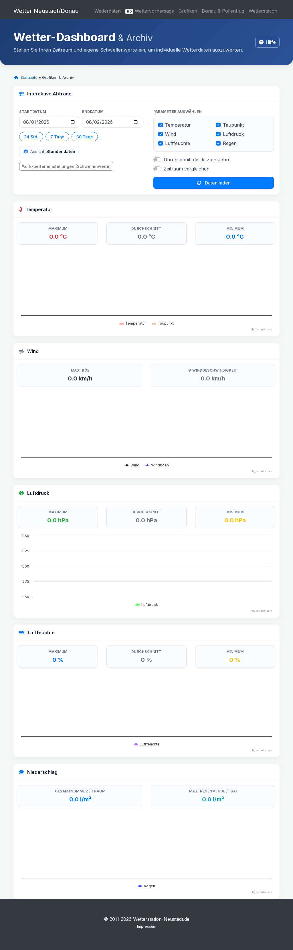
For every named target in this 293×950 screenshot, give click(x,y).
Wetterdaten (107, 11)
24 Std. (31, 136)
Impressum (146, 926)
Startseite (25, 77)
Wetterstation (263, 11)
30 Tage (84, 136)
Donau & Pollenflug (223, 11)
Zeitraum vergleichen (186, 169)
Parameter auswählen (177, 111)
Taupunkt (233, 125)
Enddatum (93, 111)
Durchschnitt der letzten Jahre (197, 159)
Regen (230, 143)
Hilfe (267, 42)
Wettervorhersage (149, 11)
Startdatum (32, 111)
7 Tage (57, 136)
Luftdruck (233, 134)
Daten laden (214, 183)
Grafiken (188, 11)
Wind (170, 134)
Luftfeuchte (177, 143)
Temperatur (178, 125)
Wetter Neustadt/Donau (45, 10)
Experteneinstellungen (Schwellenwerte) (66, 166)
